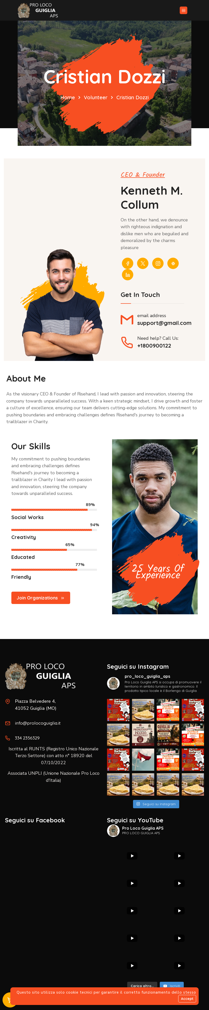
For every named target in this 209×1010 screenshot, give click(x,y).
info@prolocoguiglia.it (38, 723)
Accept (187, 998)
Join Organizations (41, 600)
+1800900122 (154, 346)
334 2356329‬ (28, 737)
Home (67, 97)
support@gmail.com (164, 323)
